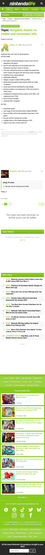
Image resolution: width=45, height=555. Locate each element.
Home (4, 18)
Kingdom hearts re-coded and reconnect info (19, 32)
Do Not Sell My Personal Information (30, 524)
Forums (5, 15)
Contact (6, 382)
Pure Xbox (24, 530)
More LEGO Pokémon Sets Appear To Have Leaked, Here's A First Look (24, 330)
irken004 (13, 171)
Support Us (38, 378)
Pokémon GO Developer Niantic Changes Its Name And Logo (24, 286)
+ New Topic (28, 15)
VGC (9, 537)
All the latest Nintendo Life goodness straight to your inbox (22, 545)
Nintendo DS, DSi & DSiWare (22, 18)
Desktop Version (33, 385)
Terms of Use (27, 382)
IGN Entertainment (31, 522)
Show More (22, 497)
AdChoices (14, 524)
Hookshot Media (13, 522)
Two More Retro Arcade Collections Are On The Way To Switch (23, 305)
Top (5, 378)
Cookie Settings (19, 385)
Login (37, 237)
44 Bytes (7, 524)
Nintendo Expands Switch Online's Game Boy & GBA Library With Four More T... (24, 280)
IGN (30, 533)
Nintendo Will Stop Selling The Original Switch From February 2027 (22, 324)
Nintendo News (21, 533)
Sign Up (22, 240)
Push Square (14, 530)
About (12, 378)
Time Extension (35, 530)
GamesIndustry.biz (20, 537)
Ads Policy (38, 382)
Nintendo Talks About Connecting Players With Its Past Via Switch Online (23, 312)
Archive (9, 385)
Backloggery (4, 198)
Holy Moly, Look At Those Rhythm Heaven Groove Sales (22, 337)
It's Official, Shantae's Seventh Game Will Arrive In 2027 (23, 318)
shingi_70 (13, 45)
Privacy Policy (16, 382)
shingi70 (31, 132)
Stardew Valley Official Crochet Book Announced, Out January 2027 (21, 299)
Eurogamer (38, 533)
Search (39, 15)
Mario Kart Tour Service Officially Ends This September (24, 293)
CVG (30, 537)
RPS (35, 537)
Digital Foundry (9, 533)
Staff (18, 378)
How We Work (27, 378)
